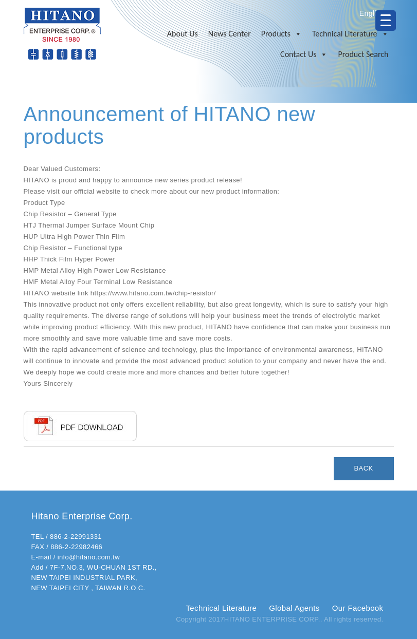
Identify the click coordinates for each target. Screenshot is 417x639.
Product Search (363, 54)
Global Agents (294, 608)
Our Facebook (358, 608)
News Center (229, 34)
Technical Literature (350, 34)
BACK (363, 468)
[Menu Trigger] (385, 20)
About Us (182, 34)
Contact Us (304, 54)
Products (281, 34)
